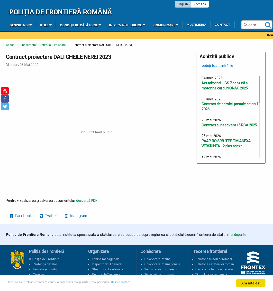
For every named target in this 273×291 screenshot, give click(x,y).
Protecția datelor (45, 264)
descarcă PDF (86, 201)
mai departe (236, 234)
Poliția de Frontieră (17, 259)
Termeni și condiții (45, 269)
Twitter (48, 215)
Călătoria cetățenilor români (215, 264)
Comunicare (165, 24)
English (183, 4)
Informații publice (127, 24)
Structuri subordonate (107, 269)
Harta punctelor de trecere (214, 269)
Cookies (39, 274)
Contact (222, 24)
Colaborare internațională (162, 264)
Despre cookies (157, 283)
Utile (46, 24)
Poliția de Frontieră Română (60, 12)
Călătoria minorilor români (213, 259)
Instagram (76, 215)
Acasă (10, 45)
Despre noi (21, 24)
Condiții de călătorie (80, 24)
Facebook (21, 215)
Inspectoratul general (107, 264)
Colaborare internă (157, 259)
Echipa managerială (105, 259)
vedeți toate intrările (217, 65)
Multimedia (196, 24)
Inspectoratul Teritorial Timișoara (43, 45)
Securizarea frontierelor (160, 269)
